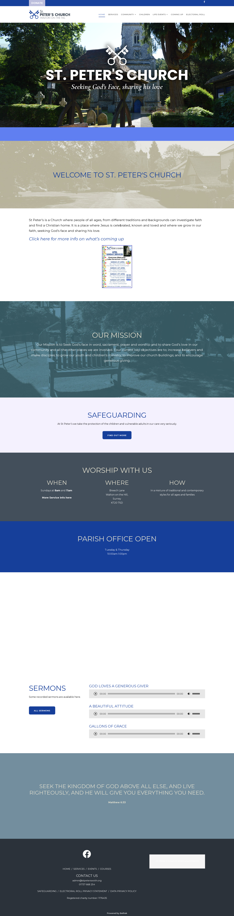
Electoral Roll (195, 14)
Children (144, 14)
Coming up (177, 14)
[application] (147, 694)
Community (127, 14)
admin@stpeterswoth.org (86, 880)
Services (113, 14)
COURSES (105, 868)
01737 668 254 (87, 884)
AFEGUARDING (48, 891)
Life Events (159, 14)
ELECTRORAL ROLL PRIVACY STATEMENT (83, 891)
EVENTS (92, 868)
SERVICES (79, 868)
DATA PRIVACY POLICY (123, 891)
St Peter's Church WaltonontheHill (177, 861)
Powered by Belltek (117, 913)
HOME (66, 868)
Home (102, 14)
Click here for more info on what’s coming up (76, 238)
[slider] (141, 693)
